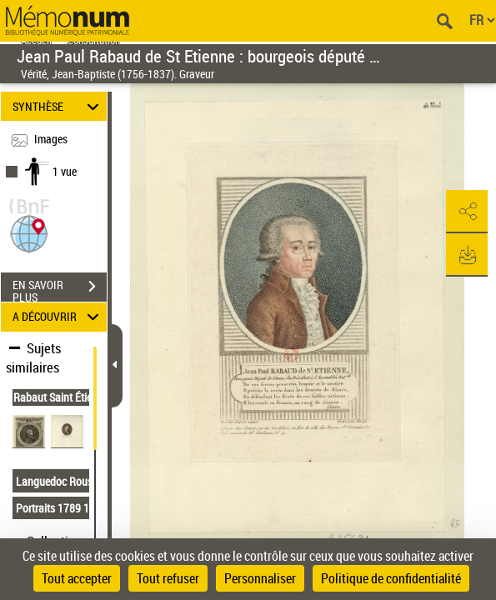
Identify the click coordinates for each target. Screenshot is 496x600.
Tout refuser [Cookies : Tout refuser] (168, 578)
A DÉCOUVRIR (58, 317)
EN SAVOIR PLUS (60, 288)
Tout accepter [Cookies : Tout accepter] (77, 578)
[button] (29, 232)
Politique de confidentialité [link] (391, 578)
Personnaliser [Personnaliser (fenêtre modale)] (260, 578)
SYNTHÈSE (58, 106)
